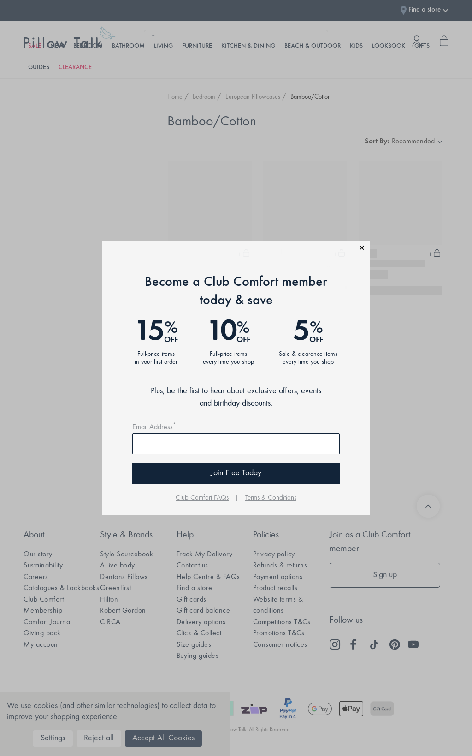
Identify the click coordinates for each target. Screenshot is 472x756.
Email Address (154, 427)
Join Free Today (236, 473)
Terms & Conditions (270, 498)
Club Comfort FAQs (202, 498)
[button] (236, 249)
